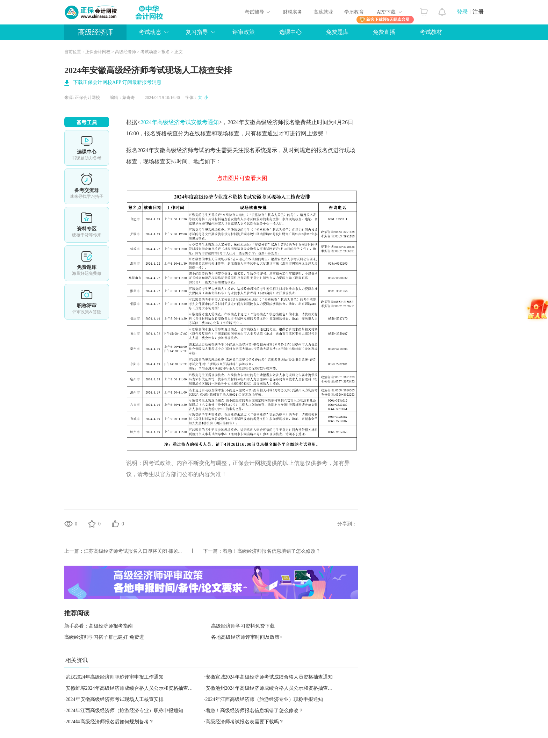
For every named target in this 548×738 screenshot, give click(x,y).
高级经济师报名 (275, 122)
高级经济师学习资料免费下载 (243, 626)
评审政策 (243, 32)
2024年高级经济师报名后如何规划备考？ (110, 721)
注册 (478, 12)
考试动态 (150, 32)
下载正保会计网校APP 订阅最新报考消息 (117, 82)
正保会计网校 (97, 51)
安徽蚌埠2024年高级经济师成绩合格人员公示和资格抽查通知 (132, 688)
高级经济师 (95, 32)
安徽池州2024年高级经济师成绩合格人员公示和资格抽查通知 (272, 688)
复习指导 (197, 32)
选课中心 (290, 32)
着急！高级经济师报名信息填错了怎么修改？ (271, 551)
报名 (165, 51)
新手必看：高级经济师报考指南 (98, 626)
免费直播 (384, 32)
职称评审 (87, 301)
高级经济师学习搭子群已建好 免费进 (104, 637)
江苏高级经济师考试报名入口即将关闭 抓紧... (133, 551)
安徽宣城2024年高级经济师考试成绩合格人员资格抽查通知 (269, 677)
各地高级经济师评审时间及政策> (246, 637)
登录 (462, 12)
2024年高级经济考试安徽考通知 (179, 122)
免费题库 (337, 32)
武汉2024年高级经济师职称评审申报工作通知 (115, 677)
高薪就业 (323, 12)
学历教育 (354, 12)
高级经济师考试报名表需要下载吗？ (245, 721)
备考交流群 (87, 186)
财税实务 (292, 12)
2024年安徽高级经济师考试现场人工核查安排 (115, 699)
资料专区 (87, 224)
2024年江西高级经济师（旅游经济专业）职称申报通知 (264, 699)
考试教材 (431, 32)
